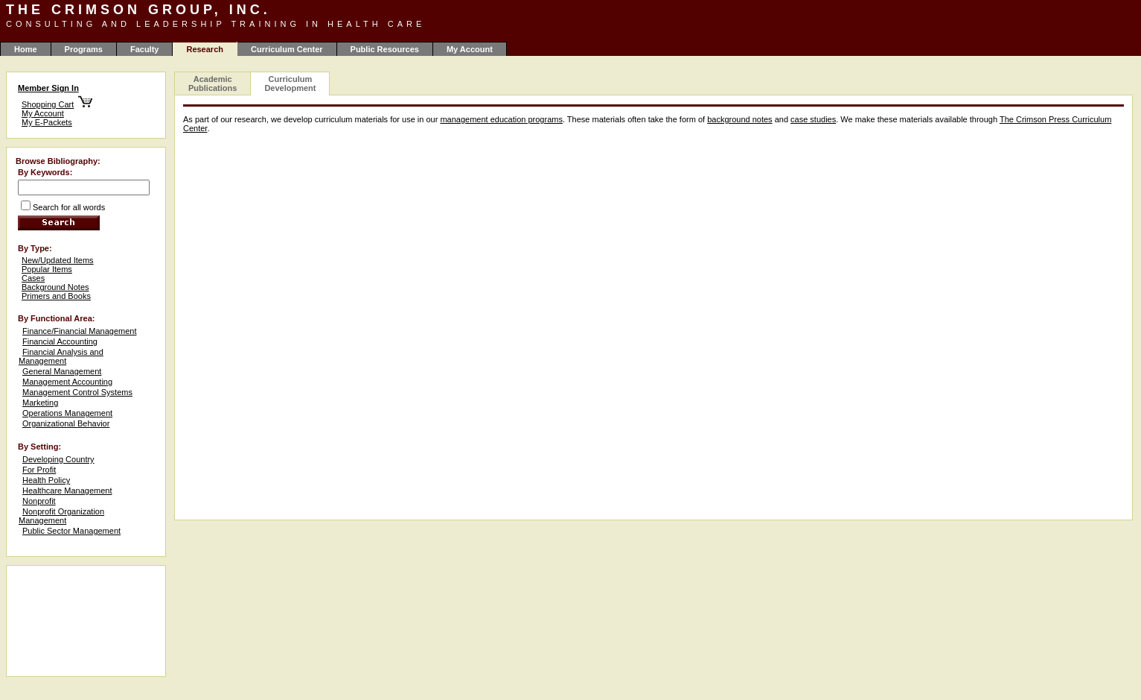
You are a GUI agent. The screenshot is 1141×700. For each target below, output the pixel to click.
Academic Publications (212, 83)
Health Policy (46, 480)
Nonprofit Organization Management (61, 516)
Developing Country (58, 459)
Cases (33, 278)
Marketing (40, 402)
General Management (61, 371)
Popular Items (47, 269)
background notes (739, 119)
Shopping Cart (48, 104)
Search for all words (69, 207)
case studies (813, 119)
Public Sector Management (71, 530)
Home (25, 49)
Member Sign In (48, 87)
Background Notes (55, 287)
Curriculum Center (287, 49)
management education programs (501, 119)
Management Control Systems (77, 392)
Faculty (144, 49)
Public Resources (385, 49)
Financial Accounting (60, 341)
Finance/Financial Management (79, 331)
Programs (84, 49)
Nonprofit (39, 500)
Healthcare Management (67, 490)
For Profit (39, 469)
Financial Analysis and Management (61, 356)
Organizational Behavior (65, 423)
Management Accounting (67, 381)
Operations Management (67, 413)
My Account (470, 49)
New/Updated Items (58, 260)
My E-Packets (47, 122)
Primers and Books (56, 295)
